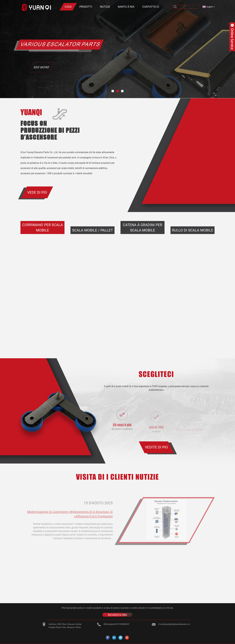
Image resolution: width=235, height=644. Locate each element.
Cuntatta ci (150, 6)
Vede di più (37, 192)
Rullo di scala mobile (192, 230)
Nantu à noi (126, 6)
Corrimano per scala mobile (42, 227)
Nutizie (105, 6)
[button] (113, 91)
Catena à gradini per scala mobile (142, 227)
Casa (68, 6)
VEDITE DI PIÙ (156, 447)
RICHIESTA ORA (117, 614)
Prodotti (85, 6)
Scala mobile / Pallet (92, 230)
